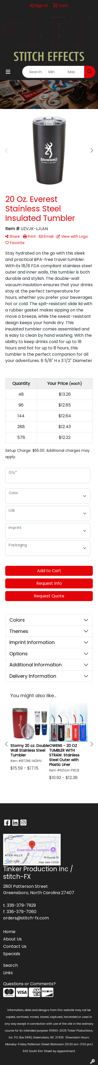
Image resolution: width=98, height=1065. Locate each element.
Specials (11, 954)
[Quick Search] (34, 72)
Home (9, 932)
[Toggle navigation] (8, 72)
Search (10, 965)
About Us (12, 939)
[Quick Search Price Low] (55, 72)
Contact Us (14, 946)
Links (8, 973)
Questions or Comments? (29, 984)
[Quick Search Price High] (74, 72)
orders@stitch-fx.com (26, 918)
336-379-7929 (21, 905)
